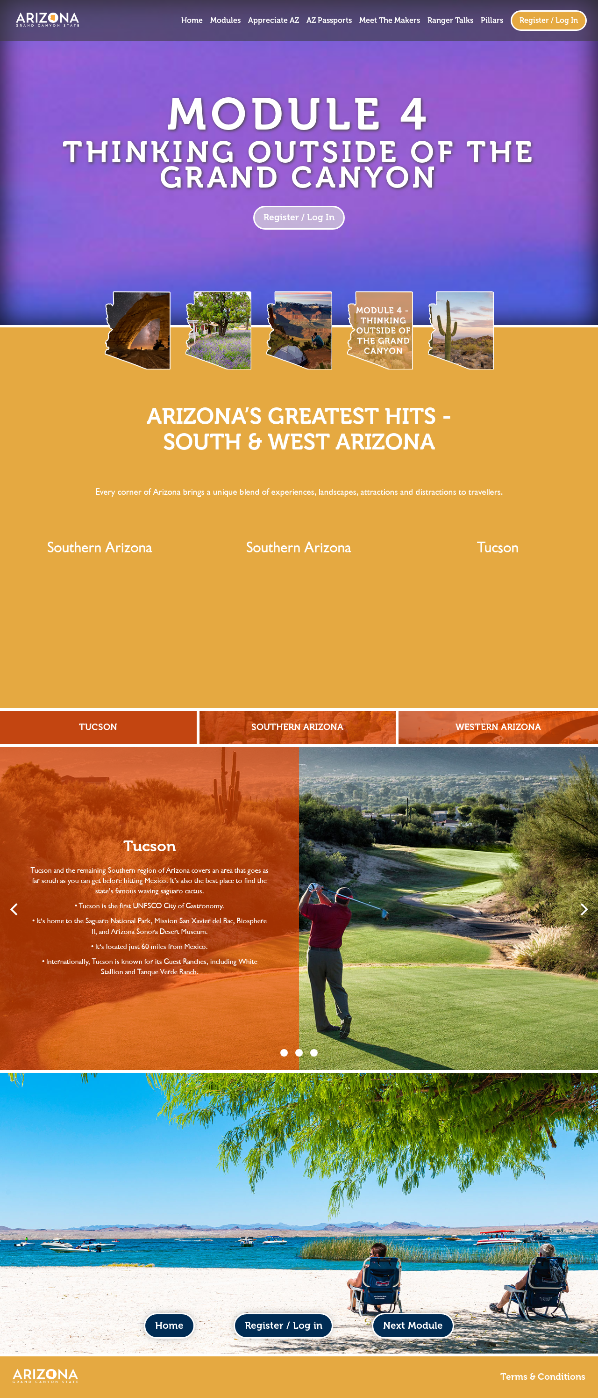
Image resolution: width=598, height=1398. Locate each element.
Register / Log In (549, 20)
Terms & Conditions (542, 1377)
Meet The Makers (389, 20)
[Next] (583, 909)
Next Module (413, 1325)
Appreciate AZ (273, 20)
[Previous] (15, 909)
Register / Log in (283, 1325)
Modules (225, 20)
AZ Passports (329, 20)
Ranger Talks (450, 20)
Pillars (492, 20)
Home (192, 20)
